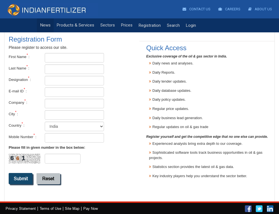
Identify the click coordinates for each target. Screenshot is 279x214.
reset (48, 178)
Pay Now (90, 208)
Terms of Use (50, 208)
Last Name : (19, 68)
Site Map (72, 208)
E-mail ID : (18, 91)
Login (191, 25)
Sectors (107, 25)
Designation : (20, 79)
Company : (18, 102)
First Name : (19, 56)
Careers (229, 9)
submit (21, 178)
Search (173, 25)
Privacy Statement (21, 208)
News (45, 25)
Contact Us (197, 9)
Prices (127, 25)
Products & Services (75, 25)
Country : (16, 125)
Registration (150, 25)
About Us (260, 9)
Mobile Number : (22, 136)
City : (13, 114)
